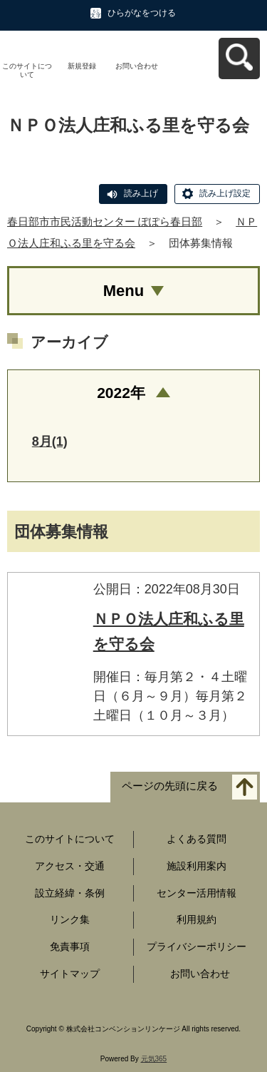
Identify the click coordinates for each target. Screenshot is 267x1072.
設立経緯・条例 (70, 893)
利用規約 (196, 919)
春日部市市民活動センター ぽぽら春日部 (104, 221)
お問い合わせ (136, 66)
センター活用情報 (196, 893)
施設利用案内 (196, 866)
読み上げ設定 (225, 193)
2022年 (121, 392)
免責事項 (70, 946)
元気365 (154, 1059)
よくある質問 (196, 838)
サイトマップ (70, 973)
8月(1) (50, 441)
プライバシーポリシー (196, 946)
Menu (123, 291)
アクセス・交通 (70, 866)
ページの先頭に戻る (170, 786)
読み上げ (141, 193)
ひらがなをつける (142, 13)
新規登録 (82, 66)
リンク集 (70, 919)
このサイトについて (27, 70)
